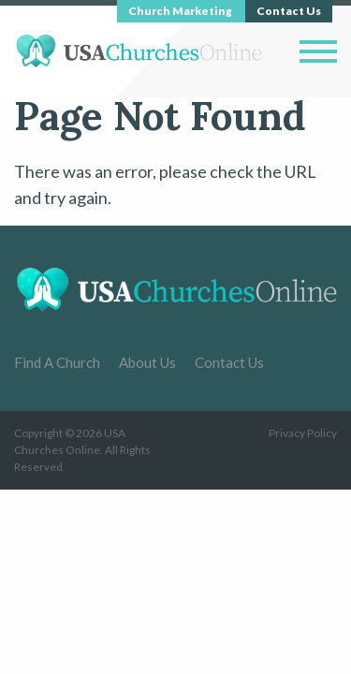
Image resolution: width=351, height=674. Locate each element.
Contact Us (229, 362)
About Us (147, 362)
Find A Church (57, 362)
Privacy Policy (303, 433)
